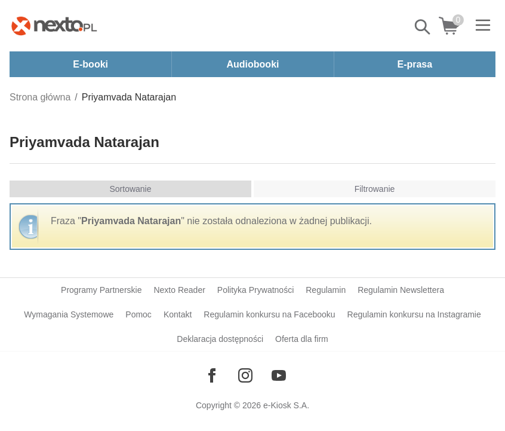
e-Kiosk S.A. (286, 405)
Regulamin (326, 290)
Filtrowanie (375, 189)
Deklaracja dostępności (220, 339)
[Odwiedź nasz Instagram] (245, 375)
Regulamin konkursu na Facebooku (269, 314)
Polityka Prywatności (255, 290)
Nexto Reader (179, 290)
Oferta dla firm (301, 339)
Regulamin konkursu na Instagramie (414, 314)
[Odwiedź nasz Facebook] (211, 375)
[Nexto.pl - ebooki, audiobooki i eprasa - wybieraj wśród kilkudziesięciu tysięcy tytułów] (54, 26)
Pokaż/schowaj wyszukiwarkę (423, 27)
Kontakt (178, 314)
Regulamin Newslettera (401, 290)
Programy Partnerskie (101, 290)
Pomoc (138, 314)
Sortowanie (130, 189)
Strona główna (40, 97)
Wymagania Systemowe (68, 314)
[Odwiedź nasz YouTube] (278, 375)
